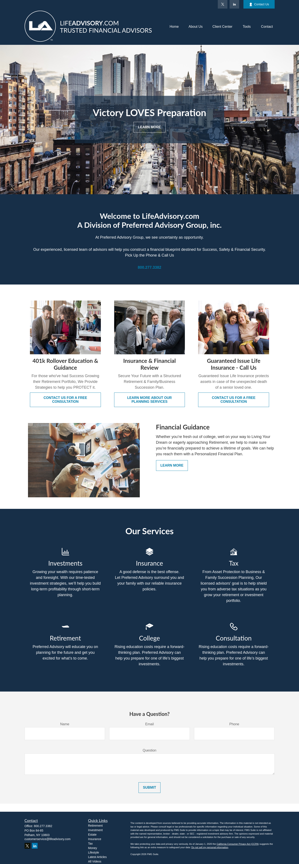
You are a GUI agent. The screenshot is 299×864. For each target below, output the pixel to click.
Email (149, 724)
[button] (174, 27)
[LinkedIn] (234, 4)
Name (64, 724)
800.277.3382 (43, 826)
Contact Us (259, 4)
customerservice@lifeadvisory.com (48, 839)
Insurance (94, 839)
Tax (90, 843)
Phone (234, 724)
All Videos (94, 861)
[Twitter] (222, 4)
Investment (95, 830)
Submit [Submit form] (149, 787)
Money (92, 848)
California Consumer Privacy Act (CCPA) (238, 844)
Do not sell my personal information (209, 847)
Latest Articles (97, 857)
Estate (92, 834)
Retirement (95, 825)
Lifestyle (93, 852)
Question (149, 750)
